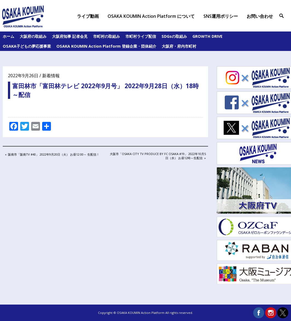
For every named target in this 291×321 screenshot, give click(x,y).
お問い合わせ (260, 16)
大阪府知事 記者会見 (70, 36)
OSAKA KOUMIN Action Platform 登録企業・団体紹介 (106, 46)
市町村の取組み (106, 36)
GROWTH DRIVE (207, 36)
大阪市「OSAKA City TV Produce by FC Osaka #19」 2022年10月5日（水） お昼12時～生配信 (158, 155)
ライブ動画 (88, 16)
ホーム (8, 36)
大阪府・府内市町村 (179, 46)
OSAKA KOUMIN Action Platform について (151, 16)
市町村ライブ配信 (140, 36)
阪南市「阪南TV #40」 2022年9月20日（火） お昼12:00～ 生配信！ (53, 154)
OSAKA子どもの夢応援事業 (27, 46)
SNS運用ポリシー (220, 16)
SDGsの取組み (174, 36)
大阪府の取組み (33, 36)
